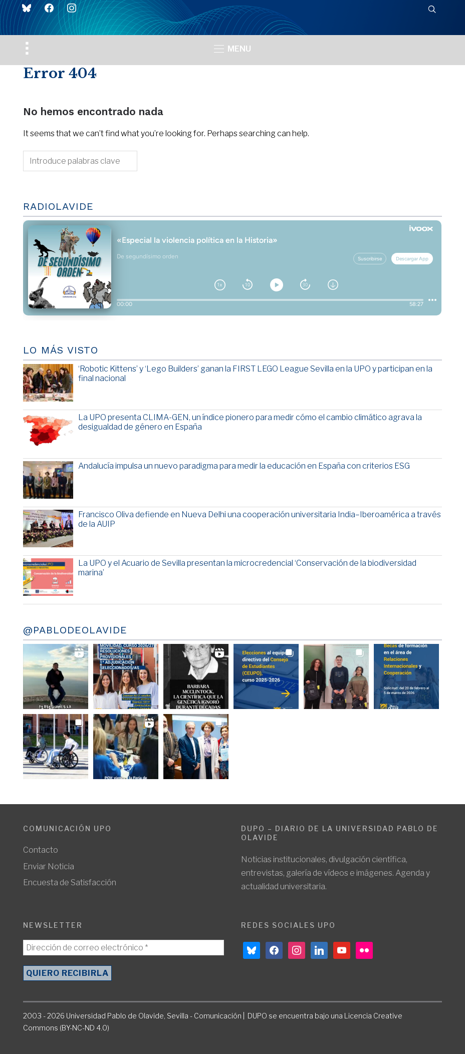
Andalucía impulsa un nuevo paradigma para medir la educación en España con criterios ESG (244, 466)
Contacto (40, 850)
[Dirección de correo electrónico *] (123, 947)
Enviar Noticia (48, 866)
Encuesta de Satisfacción (69, 882)
